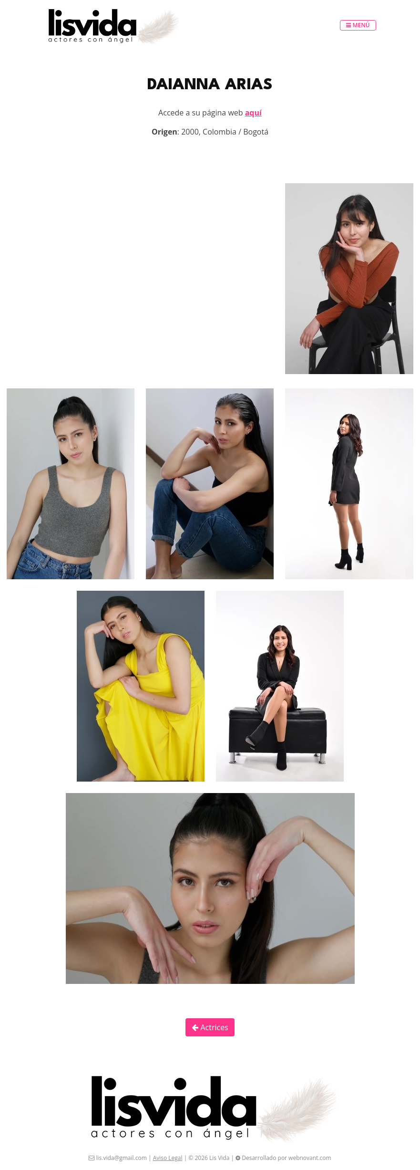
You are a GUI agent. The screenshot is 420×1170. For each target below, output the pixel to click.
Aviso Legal (168, 1158)
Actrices (210, 1027)
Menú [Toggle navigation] (357, 25)
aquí (253, 112)
